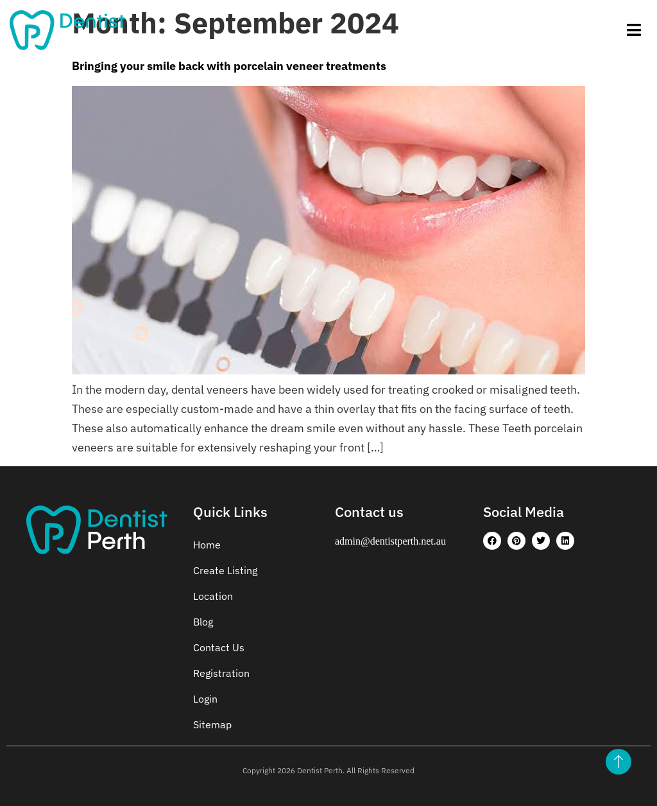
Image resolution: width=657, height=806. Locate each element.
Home (207, 544)
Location (213, 596)
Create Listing (225, 570)
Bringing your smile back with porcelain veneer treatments (229, 65)
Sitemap (212, 724)
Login (205, 698)
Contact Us (218, 647)
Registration (221, 673)
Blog (203, 621)
